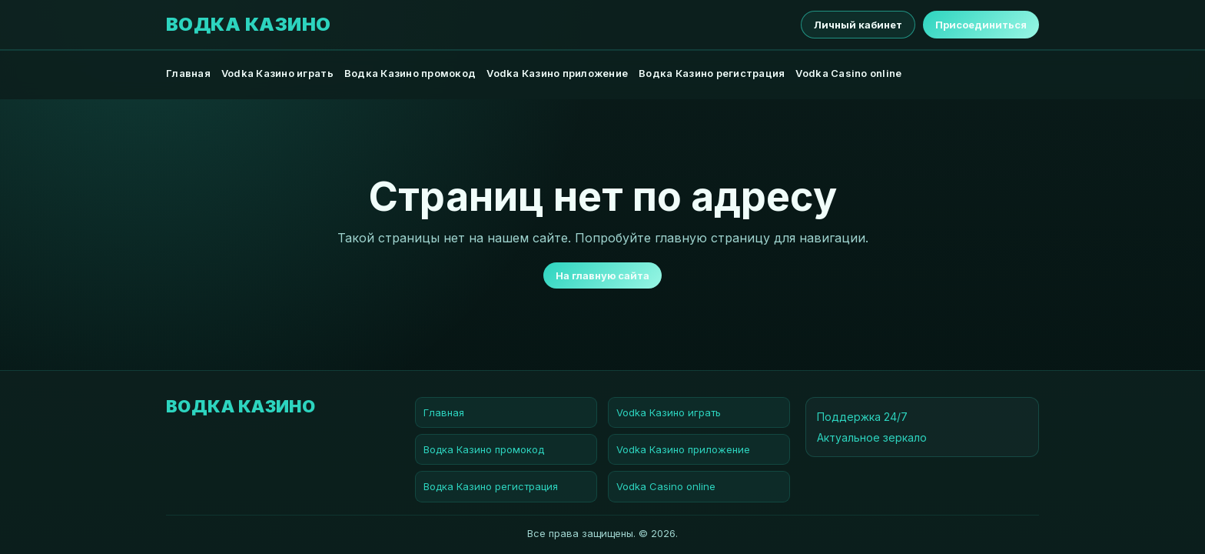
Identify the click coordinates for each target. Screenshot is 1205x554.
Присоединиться (981, 24)
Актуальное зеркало (872, 437)
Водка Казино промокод (410, 73)
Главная (188, 73)
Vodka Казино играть (277, 73)
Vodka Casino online (848, 73)
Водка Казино (248, 25)
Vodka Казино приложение (557, 73)
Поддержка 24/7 (862, 416)
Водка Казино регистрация (712, 73)
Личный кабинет (858, 24)
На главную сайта (602, 275)
